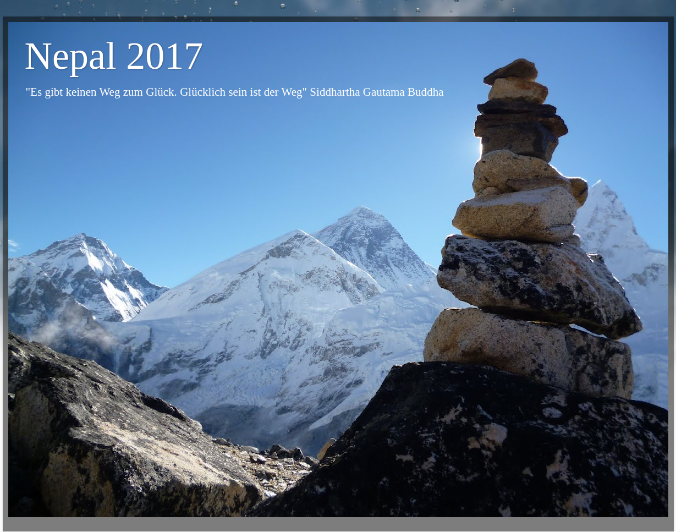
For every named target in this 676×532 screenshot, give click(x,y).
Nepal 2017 (114, 56)
